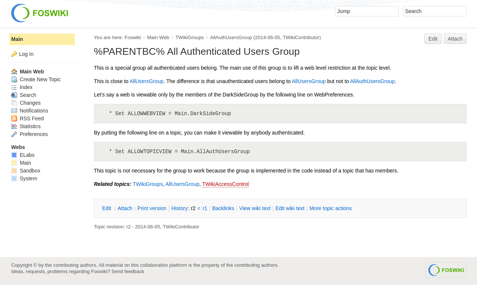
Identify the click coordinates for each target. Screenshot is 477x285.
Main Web (158, 37)
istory (179, 208)
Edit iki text (289, 208)
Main (17, 39)
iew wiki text (255, 208)
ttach (124, 208)
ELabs (23, 155)
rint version (152, 208)
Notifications (29, 111)
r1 (205, 208)
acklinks (223, 208)
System (24, 178)
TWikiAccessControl (225, 184)
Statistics (26, 126)
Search (23, 95)
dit (107, 208)
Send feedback (127, 271)
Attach (455, 39)
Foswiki (132, 37)
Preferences (29, 134)
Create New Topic (36, 79)
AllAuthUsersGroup (231, 37)
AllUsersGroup (147, 81)
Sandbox (25, 171)
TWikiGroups (190, 37)
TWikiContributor (301, 37)
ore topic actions (330, 208)
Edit (433, 39)
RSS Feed (27, 118)
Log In (26, 54)
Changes (26, 103)
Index (21, 87)
